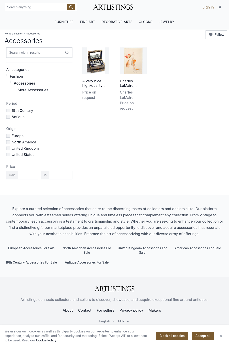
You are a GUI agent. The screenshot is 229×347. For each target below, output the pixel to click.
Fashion (18, 33)
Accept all (202, 336)
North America (24, 142)
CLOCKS (146, 22)
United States (23, 154)
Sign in (208, 7)
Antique (18, 117)
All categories (17, 69)
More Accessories (33, 90)
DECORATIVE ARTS (117, 22)
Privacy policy (131, 310)
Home (7, 33)
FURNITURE (64, 22)
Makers (154, 310)
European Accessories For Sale (31, 248)
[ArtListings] (114, 289)
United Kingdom (25, 148)
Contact (84, 310)
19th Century (22, 110)
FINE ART (87, 22)
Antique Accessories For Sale (87, 262)
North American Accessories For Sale (86, 250)
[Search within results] (67, 52)
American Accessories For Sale (197, 248)
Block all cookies (172, 336)
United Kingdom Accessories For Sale (142, 250)
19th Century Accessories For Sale (31, 262)
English (107, 321)
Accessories (24, 83)
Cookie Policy (46, 340)
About (68, 310)
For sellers (105, 310)
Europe (18, 136)
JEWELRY (166, 22)
